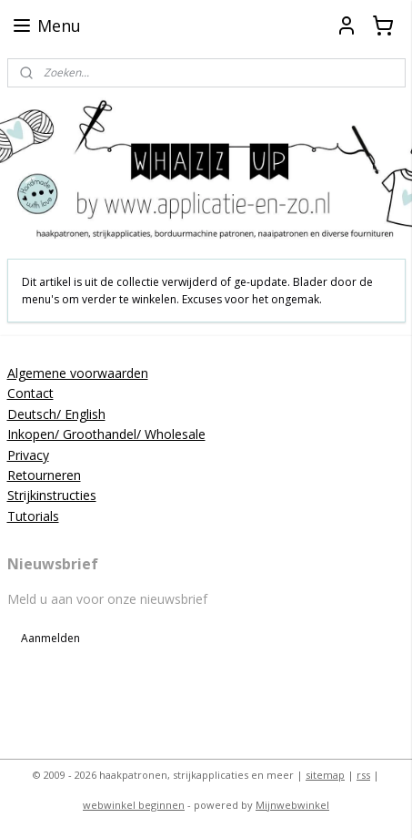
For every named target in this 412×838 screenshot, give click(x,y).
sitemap (325, 775)
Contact (30, 393)
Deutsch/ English (56, 414)
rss (363, 775)
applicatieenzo (56, 690)
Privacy (28, 455)
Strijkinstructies (51, 495)
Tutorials (33, 516)
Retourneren (44, 475)
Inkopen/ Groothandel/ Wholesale (106, 434)
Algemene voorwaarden (77, 373)
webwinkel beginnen (134, 805)
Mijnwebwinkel (292, 805)
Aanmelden (50, 638)
